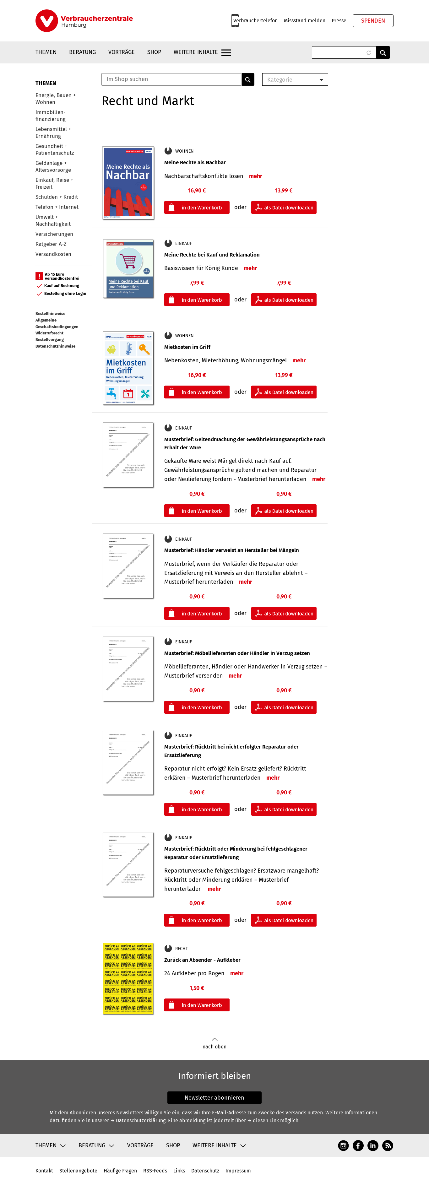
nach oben (214, 1043)
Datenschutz (205, 1171)
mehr (255, 176)
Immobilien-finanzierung (50, 115)
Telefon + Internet (57, 207)
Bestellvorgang (49, 339)
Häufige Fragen (120, 1171)
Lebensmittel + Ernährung (53, 132)
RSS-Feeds (155, 1171)
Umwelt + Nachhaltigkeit (53, 220)
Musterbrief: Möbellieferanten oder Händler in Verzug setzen (237, 653)
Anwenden (383, 52)
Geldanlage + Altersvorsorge (53, 166)
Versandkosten (53, 254)
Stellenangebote (78, 1171)
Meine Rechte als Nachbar (195, 162)
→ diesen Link (263, 1120)
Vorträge (121, 52)
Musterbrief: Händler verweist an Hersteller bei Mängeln (231, 550)
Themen (46, 52)
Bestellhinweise (50, 313)
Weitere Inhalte (196, 52)
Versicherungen (54, 234)
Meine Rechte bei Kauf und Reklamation (212, 255)
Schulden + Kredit (56, 197)
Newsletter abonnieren (214, 1097)
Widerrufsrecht (49, 333)
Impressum (238, 1171)
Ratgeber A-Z (51, 244)
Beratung (82, 52)
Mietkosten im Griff (187, 347)
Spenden (373, 20)
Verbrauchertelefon (255, 21)
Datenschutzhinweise (55, 346)
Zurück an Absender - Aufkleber (202, 960)
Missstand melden (304, 21)
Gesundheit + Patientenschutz (54, 149)
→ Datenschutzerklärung (138, 1120)
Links (179, 1171)
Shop (154, 52)
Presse (339, 21)
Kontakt (44, 1171)
